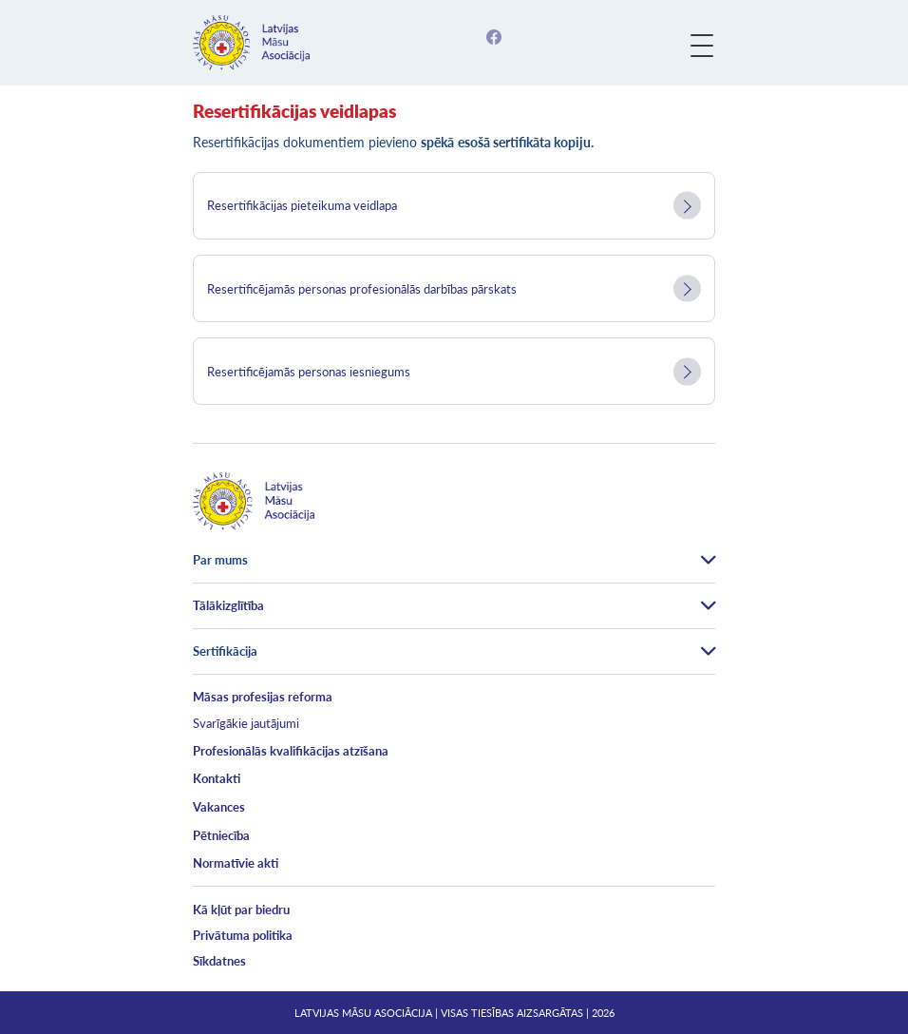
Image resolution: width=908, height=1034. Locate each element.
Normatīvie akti (235, 863)
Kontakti (216, 778)
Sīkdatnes (219, 960)
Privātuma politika (243, 935)
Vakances (219, 806)
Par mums (220, 559)
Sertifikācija (225, 651)
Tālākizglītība (228, 605)
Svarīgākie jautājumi (246, 723)
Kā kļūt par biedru (241, 909)
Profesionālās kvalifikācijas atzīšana (290, 750)
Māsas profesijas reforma (262, 696)
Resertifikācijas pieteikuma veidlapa (302, 205)
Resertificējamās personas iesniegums (308, 371)
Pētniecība (221, 835)
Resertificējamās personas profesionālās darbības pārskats (362, 289)
